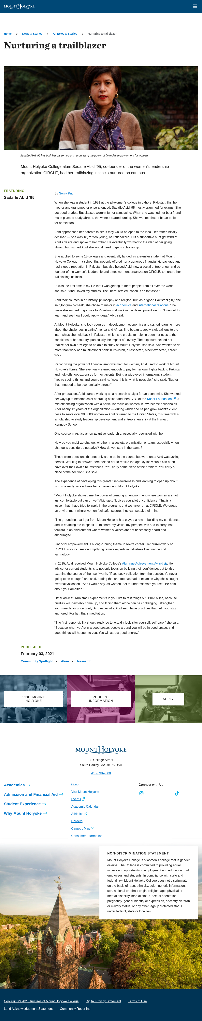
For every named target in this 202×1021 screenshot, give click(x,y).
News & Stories (32, 33)
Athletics (77, 814)
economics (123, 305)
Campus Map (80, 828)
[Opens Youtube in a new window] (168, 793)
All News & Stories (65, 33)
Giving (75, 784)
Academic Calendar (85, 806)
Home (8, 33)
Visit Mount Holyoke (85, 791)
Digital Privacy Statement (103, 1001)
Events (76, 799)
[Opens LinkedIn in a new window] (159, 793)
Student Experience (22, 804)
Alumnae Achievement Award (142, 563)
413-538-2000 (101, 773)
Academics (14, 785)
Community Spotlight (37, 661)
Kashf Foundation (159, 399)
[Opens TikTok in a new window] (177, 793)
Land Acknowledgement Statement (28, 1008)
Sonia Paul (66, 193)
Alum (65, 661)
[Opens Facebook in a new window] (150, 793)
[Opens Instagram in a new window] (141, 793)
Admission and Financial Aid (31, 794)
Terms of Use (137, 1001)
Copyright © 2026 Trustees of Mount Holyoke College (41, 1001)
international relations (153, 305)
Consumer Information (86, 836)
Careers (76, 821)
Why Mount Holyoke (23, 813)
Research (84, 661)
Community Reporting (75, 1008)
